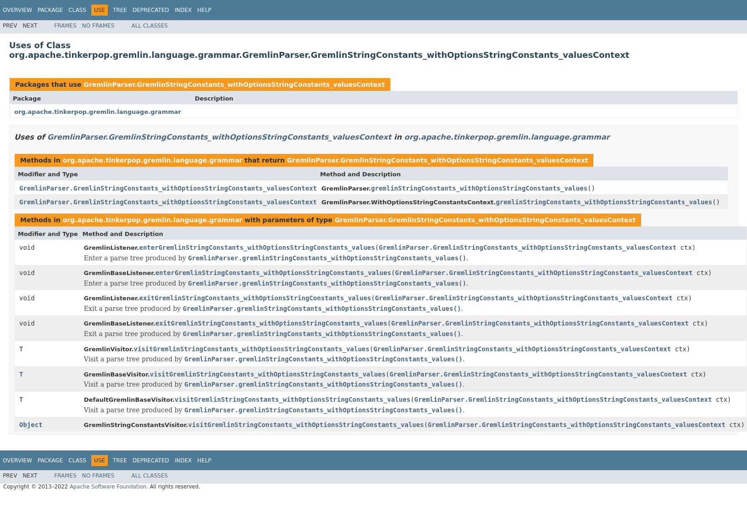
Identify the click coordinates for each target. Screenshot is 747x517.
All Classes (150, 25)
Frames (65, 25)
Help (204, 10)
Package (50, 10)
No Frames (98, 25)
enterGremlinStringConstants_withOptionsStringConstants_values (257, 247)
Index (183, 10)
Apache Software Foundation (108, 486)
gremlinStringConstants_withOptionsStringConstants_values (479, 188)
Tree (120, 10)
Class (77, 10)
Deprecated (151, 10)
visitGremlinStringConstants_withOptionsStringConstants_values (252, 349)
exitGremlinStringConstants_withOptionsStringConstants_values (255, 298)
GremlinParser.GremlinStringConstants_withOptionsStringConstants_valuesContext (234, 84)
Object (31, 424)
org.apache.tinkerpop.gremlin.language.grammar (97, 111)
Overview (17, 10)
